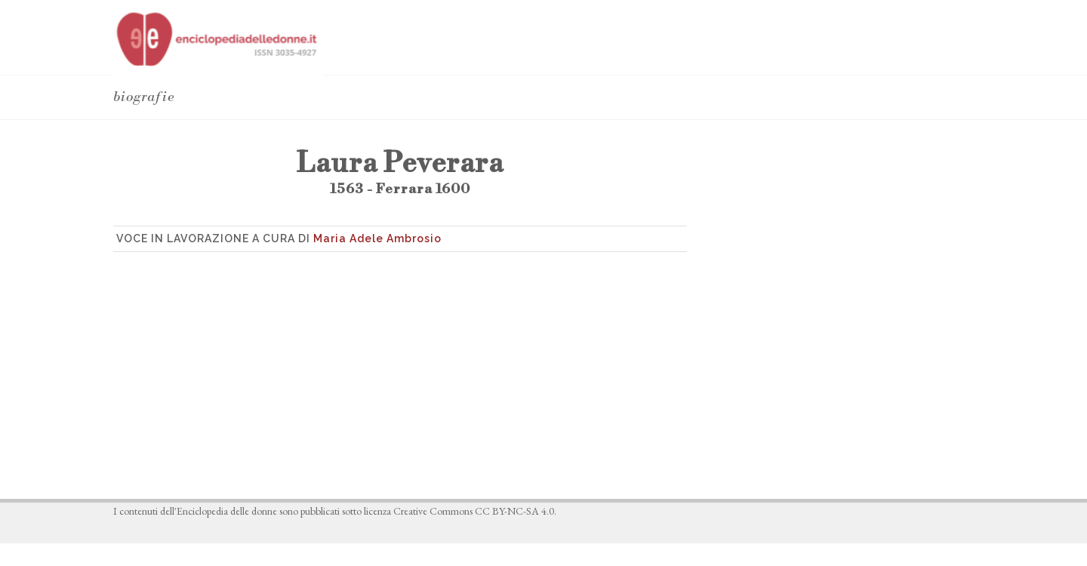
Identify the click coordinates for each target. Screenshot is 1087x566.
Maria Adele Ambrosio (377, 238)
